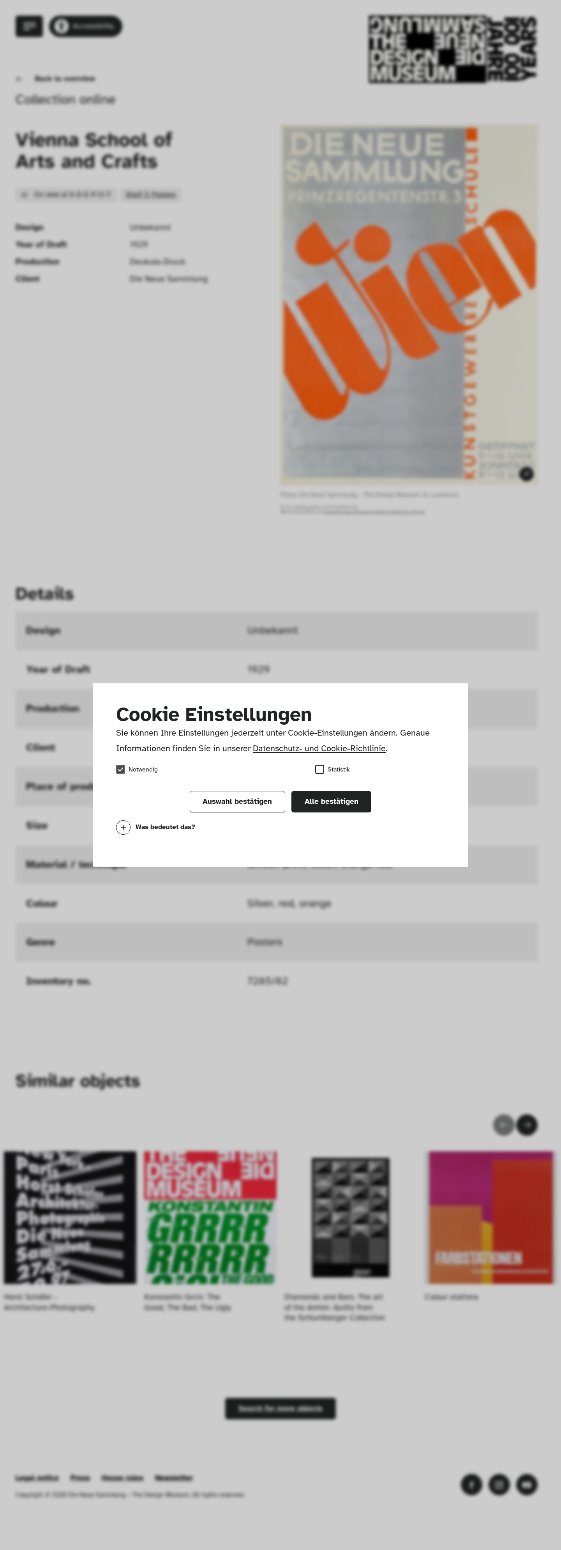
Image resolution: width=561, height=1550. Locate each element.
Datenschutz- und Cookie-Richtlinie (319, 748)
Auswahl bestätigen (237, 801)
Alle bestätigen (331, 801)
